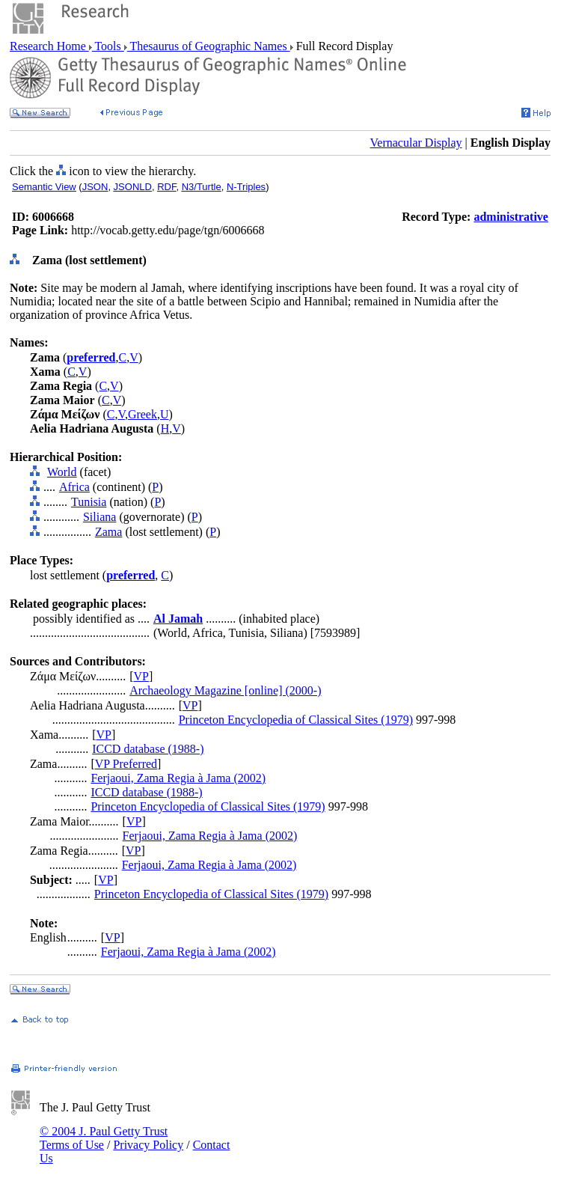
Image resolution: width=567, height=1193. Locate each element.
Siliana (99, 516)
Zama (108, 531)
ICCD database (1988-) (147, 748)
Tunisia (88, 501)
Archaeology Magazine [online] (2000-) (225, 690)
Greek (142, 414)
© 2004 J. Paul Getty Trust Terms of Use (104, 1138)
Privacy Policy (148, 1144)
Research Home (49, 46)
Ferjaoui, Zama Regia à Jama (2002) (178, 778)
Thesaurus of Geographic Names (208, 46)
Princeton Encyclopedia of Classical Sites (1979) (296, 719)
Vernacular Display (416, 142)
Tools (108, 46)
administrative (510, 216)
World (62, 472)
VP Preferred (126, 763)
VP (140, 676)
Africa (74, 486)
